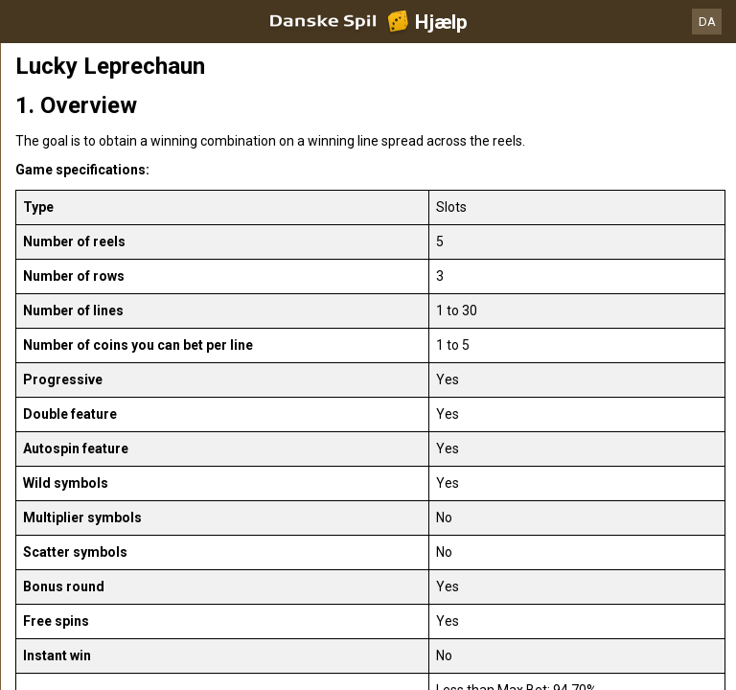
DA (707, 21)
